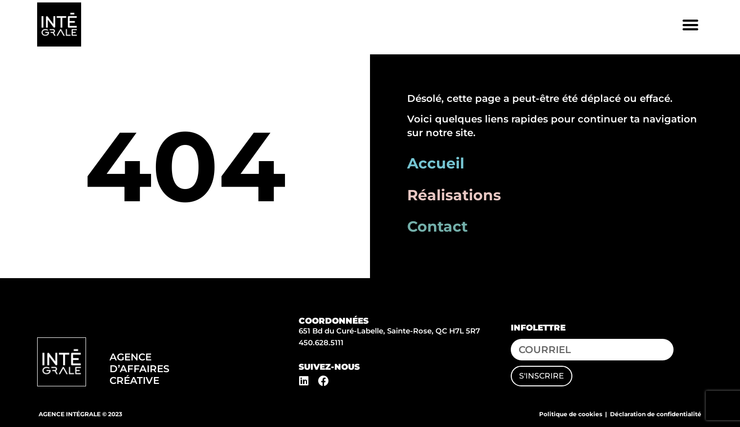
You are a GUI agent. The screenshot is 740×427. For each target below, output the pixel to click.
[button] (690, 25)
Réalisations (454, 195)
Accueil (435, 163)
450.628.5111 (321, 342)
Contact (437, 226)
